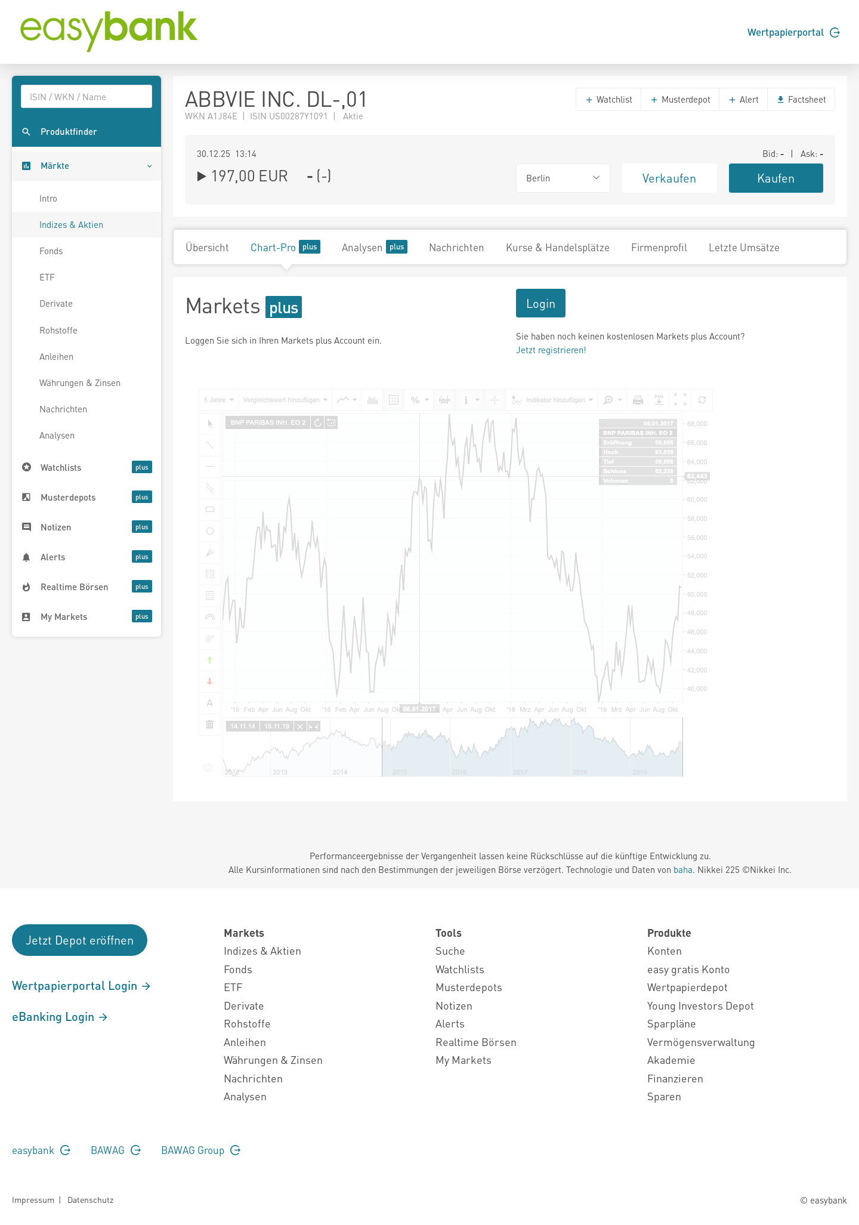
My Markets (463, 1059)
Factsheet (801, 99)
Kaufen (776, 178)
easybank (41, 1149)
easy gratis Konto (688, 969)
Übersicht (207, 247)
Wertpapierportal (793, 31)
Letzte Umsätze (744, 247)
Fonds (51, 251)
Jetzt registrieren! (551, 350)
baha (683, 869)
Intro (48, 198)
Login (540, 303)
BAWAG (116, 1149)
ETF (47, 277)
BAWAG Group (200, 1149)
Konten (664, 950)
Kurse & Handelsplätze (558, 247)
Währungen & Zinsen (79, 382)
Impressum (33, 1199)
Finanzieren (675, 1078)
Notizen (453, 1005)
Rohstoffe (58, 330)
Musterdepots (468, 986)
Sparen (664, 1096)
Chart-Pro (285, 247)
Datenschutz (90, 1199)
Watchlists (459, 969)
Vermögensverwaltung (701, 1041)
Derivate (56, 303)
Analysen (57, 435)
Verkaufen (669, 178)
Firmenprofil (659, 247)
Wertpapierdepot (687, 986)
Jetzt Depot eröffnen (80, 940)
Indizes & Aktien (71, 224)
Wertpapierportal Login (82, 985)
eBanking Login (60, 1016)
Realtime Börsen (476, 1041)
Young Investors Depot (700, 1005)
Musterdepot (680, 99)
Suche (450, 950)
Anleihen (56, 356)
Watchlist (608, 99)
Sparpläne (671, 1023)
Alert (743, 99)
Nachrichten (63, 409)
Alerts (450, 1023)
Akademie (671, 1059)
